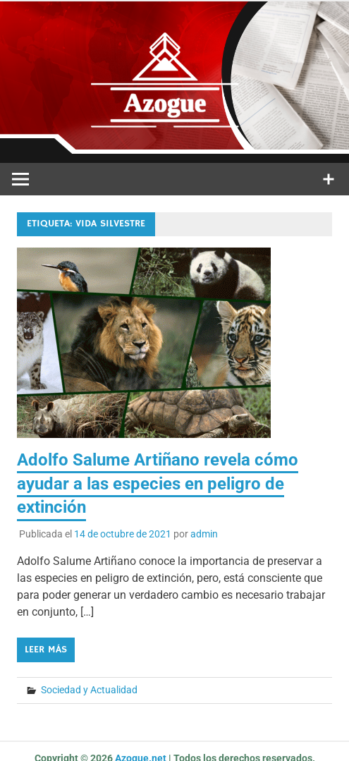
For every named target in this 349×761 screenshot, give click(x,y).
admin (204, 534)
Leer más (46, 649)
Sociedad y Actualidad (89, 689)
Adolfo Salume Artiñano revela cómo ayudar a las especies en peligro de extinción (157, 483)
